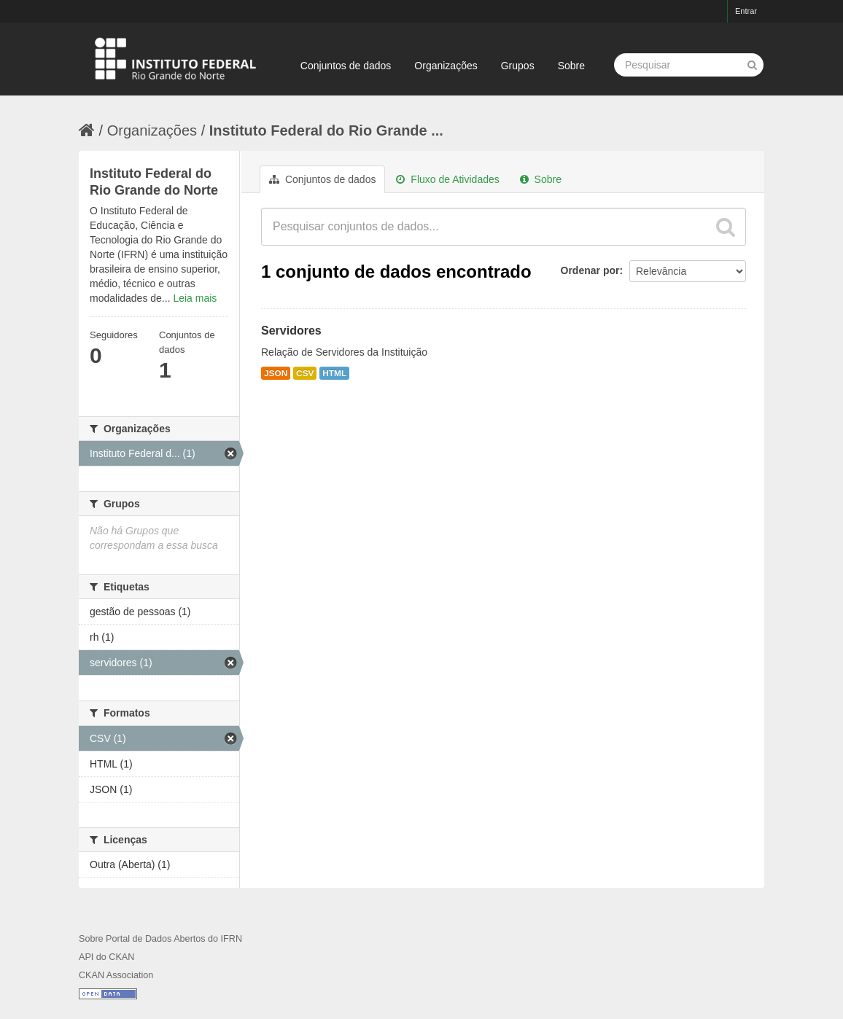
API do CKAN (106, 957)
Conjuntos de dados (346, 65)
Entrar (746, 11)
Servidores (291, 330)
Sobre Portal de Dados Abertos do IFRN (160, 939)
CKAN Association (116, 975)
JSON (275, 373)
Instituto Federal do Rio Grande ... (326, 130)
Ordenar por (590, 270)
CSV (305, 373)
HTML (334, 373)
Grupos (518, 65)
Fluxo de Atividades (447, 179)
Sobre (571, 65)
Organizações (445, 65)
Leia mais (195, 298)
